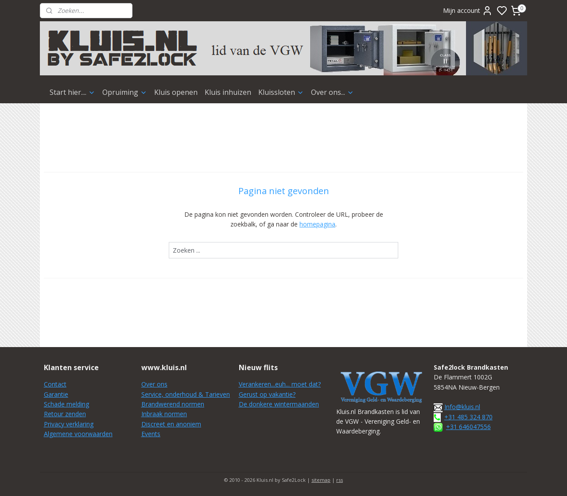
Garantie (56, 394)
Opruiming (124, 92)
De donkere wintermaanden (279, 404)
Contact (55, 384)
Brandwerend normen (172, 404)
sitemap (320, 479)
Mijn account (468, 10)
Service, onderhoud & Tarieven (185, 394)
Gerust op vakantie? (267, 394)
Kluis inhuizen (228, 92)
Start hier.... (72, 92)
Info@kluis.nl (462, 406)
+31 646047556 (468, 426)
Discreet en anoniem (171, 424)
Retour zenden (65, 414)
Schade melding (66, 404)
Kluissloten (281, 92)
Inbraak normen (164, 414)
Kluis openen (176, 92)
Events (150, 434)
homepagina (317, 224)
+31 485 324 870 (468, 417)
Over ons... (332, 92)
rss (339, 479)
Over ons (154, 384)
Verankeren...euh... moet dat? (280, 384)
